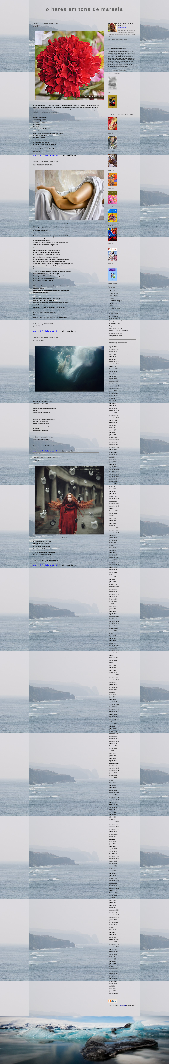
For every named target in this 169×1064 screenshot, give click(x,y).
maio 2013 (112, 606)
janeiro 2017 (113, 714)
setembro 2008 (114, 469)
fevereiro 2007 (113, 422)
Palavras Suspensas (115, 333)
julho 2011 (112, 552)
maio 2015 (112, 665)
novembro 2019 (114, 797)
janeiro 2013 (113, 596)
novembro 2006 (114, 415)
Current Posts (113, 993)
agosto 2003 (113, 347)
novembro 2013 (114, 621)
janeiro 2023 (113, 890)
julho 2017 (112, 729)
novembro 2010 (114, 533)
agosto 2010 (113, 525)
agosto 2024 (113, 937)
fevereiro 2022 (113, 863)
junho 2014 (112, 638)
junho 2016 (112, 697)
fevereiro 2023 (113, 893)
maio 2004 (112, 354)
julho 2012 (112, 582)
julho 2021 (112, 846)
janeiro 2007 (113, 420)
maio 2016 (112, 694)
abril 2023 (112, 898)
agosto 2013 (113, 614)
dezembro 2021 (114, 858)
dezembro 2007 (114, 447)
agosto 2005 (113, 378)
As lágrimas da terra (115, 336)
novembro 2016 (114, 709)
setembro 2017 (114, 733)
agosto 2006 (113, 408)
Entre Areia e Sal (114, 323)
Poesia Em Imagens (116, 301)
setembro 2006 (114, 410)
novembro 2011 (114, 562)
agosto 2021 (113, 849)
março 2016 (113, 689)
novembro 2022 (114, 885)
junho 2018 (112, 756)
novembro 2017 (114, 738)
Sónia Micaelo (114, 293)
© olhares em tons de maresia (117, 48)
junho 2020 (112, 814)
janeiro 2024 (113, 920)
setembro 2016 (114, 704)
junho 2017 (112, 726)
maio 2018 (112, 753)
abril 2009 (112, 486)
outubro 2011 (113, 560)
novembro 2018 (114, 768)
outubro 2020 (113, 824)
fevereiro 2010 (113, 511)
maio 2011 (112, 547)
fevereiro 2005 (113, 369)
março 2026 (113, 983)
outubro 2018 (113, 765)
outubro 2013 (113, 618)
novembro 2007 (114, 445)
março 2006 (113, 396)
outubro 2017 (113, 736)
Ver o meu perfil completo (117, 39)
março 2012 (113, 572)
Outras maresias (115, 308)
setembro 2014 (114, 645)
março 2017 (113, 719)
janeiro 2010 (113, 508)
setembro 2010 (114, 528)
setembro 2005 (114, 381)
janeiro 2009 (113, 479)
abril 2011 (112, 545)
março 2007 (113, 425)
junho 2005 (112, 376)
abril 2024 (112, 927)
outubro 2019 (113, 795)
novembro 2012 (114, 591)
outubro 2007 (113, 442)
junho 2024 (112, 932)
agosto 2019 (113, 790)
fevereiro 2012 (113, 569)
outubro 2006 (113, 413)
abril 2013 (112, 604)
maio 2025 (112, 959)
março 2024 (113, 925)
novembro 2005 (114, 386)
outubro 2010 (113, 530)
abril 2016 (112, 692)
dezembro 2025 (114, 976)
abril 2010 (112, 516)
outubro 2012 (113, 589)
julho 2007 (112, 435)
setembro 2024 (114, 939)
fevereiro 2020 (113, 805)
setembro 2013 (114, 616)
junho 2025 (112, 961)
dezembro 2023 (114, 917)
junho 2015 (112, 667)
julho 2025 (112, 964)
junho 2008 (112, 462)
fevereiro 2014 (113, 628)
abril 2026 (112, 986)
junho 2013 (112, 609)
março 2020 (113, 807)
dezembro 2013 (114, 623)
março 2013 (113, 601)
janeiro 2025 (113, 949)
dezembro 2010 (114, 535)
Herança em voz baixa (116, 321)
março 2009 (113, 484)
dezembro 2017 (114, 741)
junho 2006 (112, 403)
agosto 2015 (113, 672)
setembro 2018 (114, 763)
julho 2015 (112, 670)
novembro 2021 (114, 856)
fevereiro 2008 (113, 452)
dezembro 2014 (114, 653)
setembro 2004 (114, 361)
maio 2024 (112, 929)
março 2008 (113, 454)
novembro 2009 (114, 503)
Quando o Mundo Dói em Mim (118, 331)
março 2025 (113, 954)
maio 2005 (112, 374)
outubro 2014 (113, 648)
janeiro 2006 (113, 391)
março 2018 (113, 748)
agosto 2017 (113, 731)
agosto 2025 (113, 966)
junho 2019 (112, 785)
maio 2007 (112, 430)
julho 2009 (112, 494)
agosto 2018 (113, 761)
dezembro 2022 (114, 888)
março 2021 (113, 836)
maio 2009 (112, 489)
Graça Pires (113, 303)
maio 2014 (112, 636)
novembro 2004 (114, 364)
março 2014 (113, 631)
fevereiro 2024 (113, 922)
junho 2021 (112, 844)
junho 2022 (112, 873)
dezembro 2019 (114, 800)
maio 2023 (112, 900)
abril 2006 (112, 398)
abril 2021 (112, 839)
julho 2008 (112, 464)
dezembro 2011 (114, 565)
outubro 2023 (113, 912)
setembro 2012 (114, 587)
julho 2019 (112, 787)
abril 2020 (112, 809)
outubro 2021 (113, 854)
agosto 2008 (113, 467)
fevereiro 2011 (113, 540)
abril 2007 (112, 427)
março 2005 (113, 371)
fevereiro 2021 (113, 834)
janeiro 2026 (113, 978)
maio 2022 (112, 871)
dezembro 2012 (114, 594)
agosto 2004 (113, 359)
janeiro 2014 (113, 626)
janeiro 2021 (113, 831)
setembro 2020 (114, 822)
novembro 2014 (114, 650)
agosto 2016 (113, 702)
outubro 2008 (113, 471)
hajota (111, 305)
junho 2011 (112, 550)
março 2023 (113, 895)
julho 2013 (112, 611)
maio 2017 (112, 724)
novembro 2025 (114, 974)
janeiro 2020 (113, 802)
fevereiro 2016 (113, 687)
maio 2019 (112, 782)
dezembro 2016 (114, 712)
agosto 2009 (113, 496)
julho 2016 (112, 699)
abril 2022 (112, 868)
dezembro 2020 (114, 829)
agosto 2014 (113, 643)
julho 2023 (112, 905)
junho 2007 (112, 432)
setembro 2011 (114, 557)
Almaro (112, 298)
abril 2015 (112, 663)
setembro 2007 (114, 440)
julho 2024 (112, 934)
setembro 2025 (114, 969)
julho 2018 (112, 758)
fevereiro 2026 (113, 981)
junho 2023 (112, 902)
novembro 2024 (114, 944)
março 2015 (113, 660)
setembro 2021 (114, 851)
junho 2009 (112, 491)
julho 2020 (112, 817)
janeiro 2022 (113, 861)
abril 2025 (112, 956)
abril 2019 (112, 780)
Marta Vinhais (114, 291)
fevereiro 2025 (113, 951)
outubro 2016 (113, 707)
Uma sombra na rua (115, 328)
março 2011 (113, 543)
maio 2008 (112, 459)
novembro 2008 (114, 474)
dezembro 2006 (114, 418)
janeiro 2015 (113, 655)
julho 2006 (112, 405)
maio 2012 (112, 577)
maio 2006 (112, 400)
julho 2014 (112, 640)
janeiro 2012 (113, 567)
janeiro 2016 (113, 685)
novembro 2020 (114, 827)
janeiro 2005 (113, 366)
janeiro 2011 (113, 538)
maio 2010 (112, 518)
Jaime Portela (114, 296)
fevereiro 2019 (113, 775)
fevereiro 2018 (113, 746)
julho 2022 (112, 876)
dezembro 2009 (114, 506)
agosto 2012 (113, 584)
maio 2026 (112, 988)
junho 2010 (112, 520)
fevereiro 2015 (113, 658)
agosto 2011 (113, 555)
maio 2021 (112, 841)
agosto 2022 (113, 878)
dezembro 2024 (114, 947)
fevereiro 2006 (113, 393)
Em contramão (113, 316)
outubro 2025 (113, 971)
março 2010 (113, 513)
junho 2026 (112, 991)
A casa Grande (114, 313)
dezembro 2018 (114, 770)
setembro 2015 (114, 675)
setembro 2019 (114, 792)
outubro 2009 (113, 501)
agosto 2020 (113, 819)
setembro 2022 (114, 880)
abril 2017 (112, 721)
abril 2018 (112, 751)
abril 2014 (112, 633)
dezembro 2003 (114, 349)
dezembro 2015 (114, 682)
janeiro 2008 (113, 449)
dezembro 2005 (114, 388)
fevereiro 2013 (113, 599)
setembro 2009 (114, 498)
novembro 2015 (114, 680)
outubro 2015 (113, 677)
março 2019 (113, 778)
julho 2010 (112, 523)
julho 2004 (112, 356)
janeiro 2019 (113, 773)
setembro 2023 (114, 910)
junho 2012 (112, 579)
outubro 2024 (113, 942)
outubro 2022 (113, 883)
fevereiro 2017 (113, 716)
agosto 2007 (113, 437)
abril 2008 (112, 457)
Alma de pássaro (114, 318)
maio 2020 (112, 812)
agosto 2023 (113, 907)
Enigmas (112, 326)
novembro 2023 (114, 915)
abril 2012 (112, 574)
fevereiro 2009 (113, 481)
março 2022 (113, 866)
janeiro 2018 (113, 743)
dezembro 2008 (114, 476)
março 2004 (113, 351)
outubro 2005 (113, 383)
